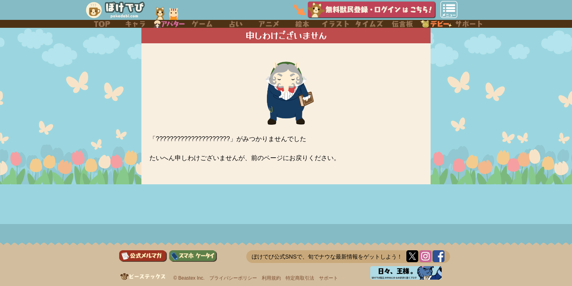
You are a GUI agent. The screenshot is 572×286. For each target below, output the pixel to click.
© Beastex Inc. (189, 278)
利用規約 (271, 278)
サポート (328, 278)
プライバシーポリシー (233, 278)
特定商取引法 (300, 278)
